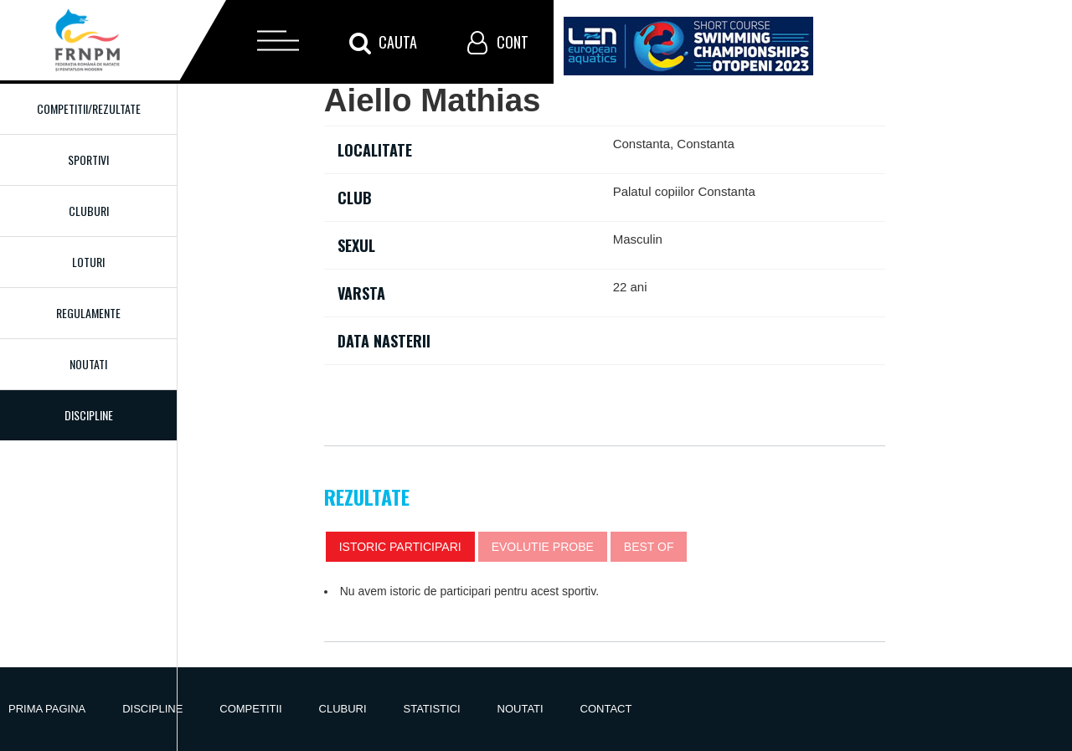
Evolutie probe (543, 546)
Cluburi (89, 210)
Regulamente (88, 312)
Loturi (88, 261)
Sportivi (88, 159)
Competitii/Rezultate (89, 108)
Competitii (250, 708)
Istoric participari (400, 546)
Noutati (88, 364)
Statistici (432, 708)
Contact (606, 708)
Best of (649, 546)
